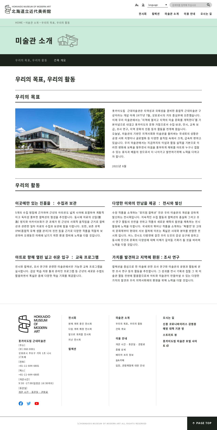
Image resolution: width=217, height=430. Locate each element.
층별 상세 (121, 349)
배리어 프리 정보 (125, 354)
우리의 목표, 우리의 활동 (31, 60)
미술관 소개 (172, 13)
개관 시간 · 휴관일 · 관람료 (33, 392)
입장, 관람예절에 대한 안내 (130, 365)
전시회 (143, 13)
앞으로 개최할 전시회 (79, 334)
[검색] (208, 4)
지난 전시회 (74, 339)
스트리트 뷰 (170, 335)
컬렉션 (156, 13)
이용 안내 (189, 13)
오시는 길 (206, 13)
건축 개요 (60, 60)
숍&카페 (120, 360)
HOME (19, 22)
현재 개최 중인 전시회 (80, 323)
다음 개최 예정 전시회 (80, 328)
